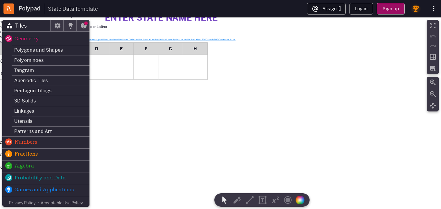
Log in (361, 8)
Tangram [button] (24, 70)
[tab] (26, 25)
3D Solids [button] (25, 101)
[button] (45, 39)
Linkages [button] (24, 111)
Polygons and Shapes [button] (38, 50)
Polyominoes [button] (29, 60)
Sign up (391, 8)
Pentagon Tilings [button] (33, 91)
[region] (220, 113)
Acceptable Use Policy (62, 203)
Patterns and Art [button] (33, 131)
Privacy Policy (22, 203)
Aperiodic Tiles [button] (31, 81)
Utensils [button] (23, 121)
